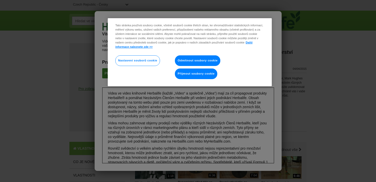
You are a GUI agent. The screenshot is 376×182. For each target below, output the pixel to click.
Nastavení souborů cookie (137, 60)
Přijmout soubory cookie (196, 73)
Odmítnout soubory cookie (198, 60)
